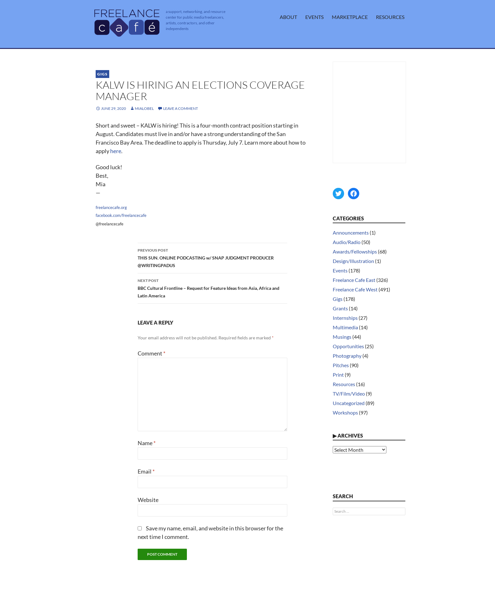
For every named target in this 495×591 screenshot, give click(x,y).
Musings (342, 337)
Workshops (345, 412)
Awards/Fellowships (355, 251)
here (115, 150)
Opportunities (348, 346)
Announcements (351, 233)
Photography (347, 356)
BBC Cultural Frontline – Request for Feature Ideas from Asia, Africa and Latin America (212, 287)
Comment (151, 353)
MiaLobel (144, 108)
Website (148, 499)
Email (146, 471)
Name (147, 442)
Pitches (341, 365)
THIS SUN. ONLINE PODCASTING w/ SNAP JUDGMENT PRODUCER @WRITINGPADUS (212, 257)
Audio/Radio (347, 242)
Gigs (102, 74)
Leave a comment (180, 108)
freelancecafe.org (111, 207)
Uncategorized (349, 403)
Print (338, 375)
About (288, 17)
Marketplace (350, 17)
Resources (390, 17)
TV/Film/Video (349, 394)
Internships (345, 318)
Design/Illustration (353, 261)
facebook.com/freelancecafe (121, 215)
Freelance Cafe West (355, 289)
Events (314, 17)
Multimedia (345, 327)
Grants (340, 308)
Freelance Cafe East (354, 280)
